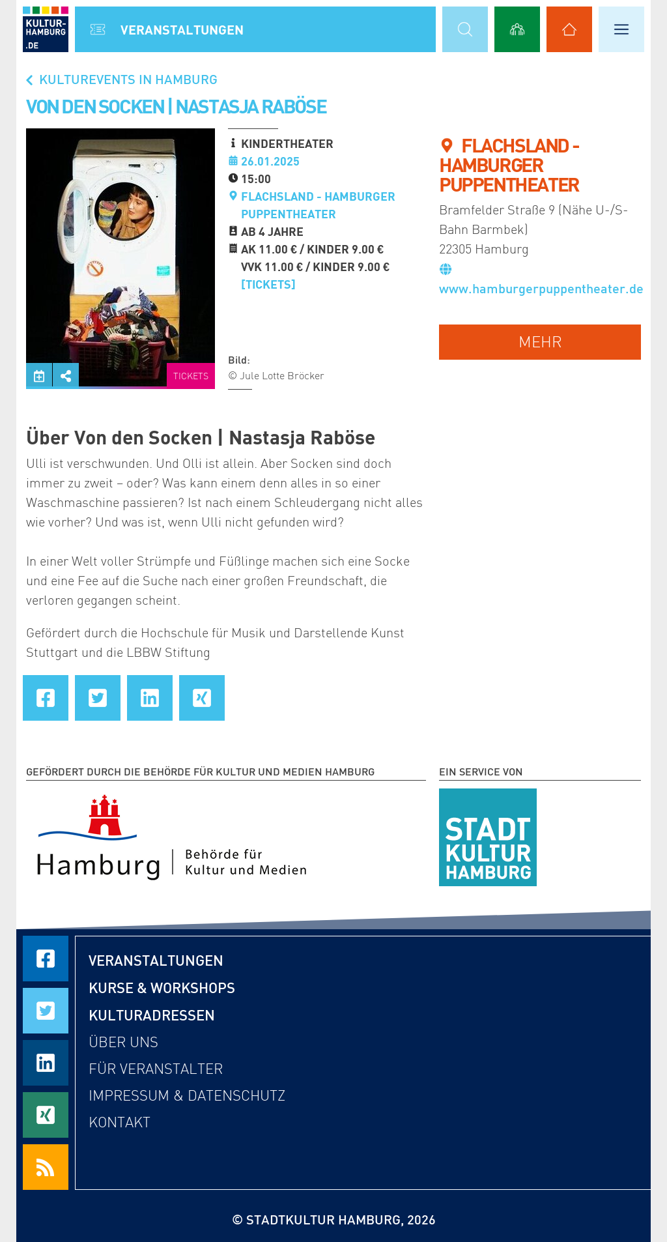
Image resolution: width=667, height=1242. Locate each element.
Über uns (123, 1042)
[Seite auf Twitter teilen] (98, 698)
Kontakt (119, 1122)
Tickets (190, 376)
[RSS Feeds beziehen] (45, 1167)
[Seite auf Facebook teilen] (45, 698)
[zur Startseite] (45, 29)
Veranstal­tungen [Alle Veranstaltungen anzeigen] (182, 29)
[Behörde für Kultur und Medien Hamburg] (171, 835)
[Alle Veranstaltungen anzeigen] (98, 29)
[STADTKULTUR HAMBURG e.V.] (488, 835)
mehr (540, 341)
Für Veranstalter (156, 1069)
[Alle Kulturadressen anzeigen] (569, 29)
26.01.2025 (270, 161)
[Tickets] (268, 284)
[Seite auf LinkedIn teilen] (150, 698)
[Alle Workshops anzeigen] (517, 29)
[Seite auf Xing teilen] (202, 698)
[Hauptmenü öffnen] (621, 29)
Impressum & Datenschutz (187, 1096)
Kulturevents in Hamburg (120, 79)
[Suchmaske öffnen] (465, 29)
